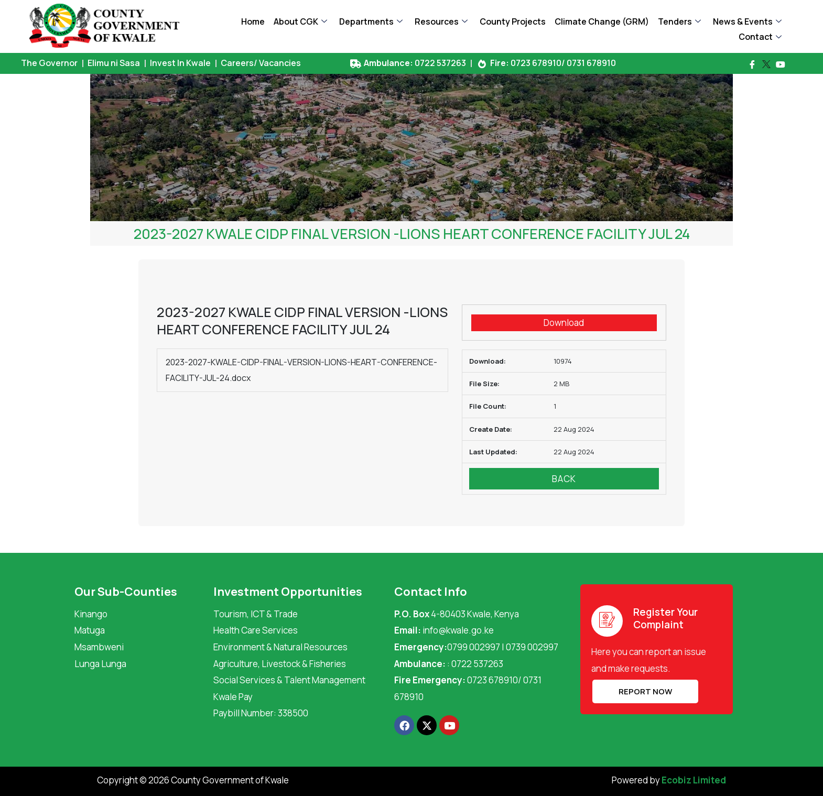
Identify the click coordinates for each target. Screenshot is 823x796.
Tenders (679, 21)
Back (564, 479)
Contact (760, 36)
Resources (441, 21)
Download (564, 323)
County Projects (513, 21)
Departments (371, 21)
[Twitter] (766, 64)
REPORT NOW (644, 691)
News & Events (747, 21)
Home (253, 21)
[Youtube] (780, 64)
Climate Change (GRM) (602, 21)
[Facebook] (752, 64)
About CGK (300, 21)
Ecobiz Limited (694, 780)
